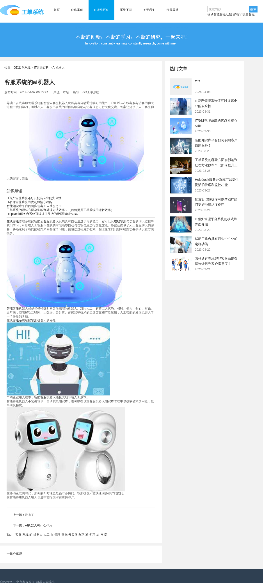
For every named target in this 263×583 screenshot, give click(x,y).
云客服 (73, 534)
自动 (81, 534)
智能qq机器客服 (244, 14)
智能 (64, 534)
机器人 (38, 534)
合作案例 (77, 10)
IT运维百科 (101, 10)
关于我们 (149, 10)
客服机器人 (51, 221)
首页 (57, 10)
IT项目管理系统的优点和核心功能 (29, 202)
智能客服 (13, 308)
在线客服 (13, 221)
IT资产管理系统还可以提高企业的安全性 (34, 198)
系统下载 (126, 10)
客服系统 (19, 320)
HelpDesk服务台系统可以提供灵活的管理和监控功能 (42, 214)
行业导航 (172, 10)
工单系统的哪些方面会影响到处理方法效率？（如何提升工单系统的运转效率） (60, 210)
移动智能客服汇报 (220, 14)
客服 (18, 534)
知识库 (63, 401)
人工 (46, 534)
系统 (25, 534)
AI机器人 (58, 67)
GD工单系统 (22, 67)
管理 (57, 534)
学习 (92, 534)
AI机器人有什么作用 (38, 525)
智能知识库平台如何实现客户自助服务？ (34, 206)
